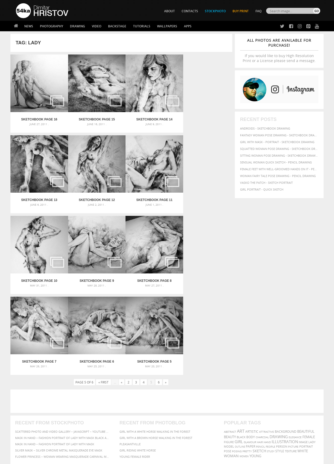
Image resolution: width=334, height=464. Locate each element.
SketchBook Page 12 (38, 196)
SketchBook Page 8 (38, 274)
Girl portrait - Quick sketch (261, 189)
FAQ (258, 11)
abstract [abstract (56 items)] (230, 344)
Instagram (180, 415)
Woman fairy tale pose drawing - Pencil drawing (278, 176)
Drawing (77, 26)
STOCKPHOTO (215, 11)
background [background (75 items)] (285, 344)
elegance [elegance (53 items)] (295, 350)
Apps (188, 26)
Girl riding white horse (138, 363)
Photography (51, 26)
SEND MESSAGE (274, 412)
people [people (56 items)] (270, 359)
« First (103, 295)
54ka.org (59, 458)
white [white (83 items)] (302, 364)
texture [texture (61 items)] (291, 364)
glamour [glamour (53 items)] (250, 355)
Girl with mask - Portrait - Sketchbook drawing (277, 142)
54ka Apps (23, 428)
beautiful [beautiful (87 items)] (305, 344)
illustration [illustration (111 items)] (285, 354)
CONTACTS (190, 11)
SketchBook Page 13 (205, 117)
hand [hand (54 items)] (267, 355)
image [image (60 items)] (303, 355)
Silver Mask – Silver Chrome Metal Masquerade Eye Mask (58, 363)
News (28, 26)
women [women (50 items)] (244, 369)
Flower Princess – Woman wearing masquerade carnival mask (62, 369)
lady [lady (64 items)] (311, 355)
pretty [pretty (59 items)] (247, 364)
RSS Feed (124, 446)
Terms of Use (88, 458)
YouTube (179, 429)
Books (96, 415)
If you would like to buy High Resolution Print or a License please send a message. (279, 50)
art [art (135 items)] (240, 344)
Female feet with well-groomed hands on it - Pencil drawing (279, 169)
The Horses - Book (30, 421)
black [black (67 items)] (241, 350)
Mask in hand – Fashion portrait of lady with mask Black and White (62, 351)
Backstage (117, 26)
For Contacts (101, 428)
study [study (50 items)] (271, 364)
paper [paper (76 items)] (250, 359)
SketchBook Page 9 (204, 196)
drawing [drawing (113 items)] (279, 349)
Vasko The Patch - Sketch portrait (266, 183)
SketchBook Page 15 (94, 117)
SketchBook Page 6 (149, 274)
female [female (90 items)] (308, 349)
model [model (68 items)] (229, 359)
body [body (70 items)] (250, 350)
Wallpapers (167, 26)
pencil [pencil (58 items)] (260, 359)
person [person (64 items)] (281, 359)
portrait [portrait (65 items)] (306, 359)
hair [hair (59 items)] (260, 355)
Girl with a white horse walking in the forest (155, 344)
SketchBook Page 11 (94, 196)
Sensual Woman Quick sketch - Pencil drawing (276, 162)
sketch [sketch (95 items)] (259, 364)
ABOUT (169, 11)
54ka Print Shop (28, 402)
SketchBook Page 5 (204, 274)
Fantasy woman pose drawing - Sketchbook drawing (279, 135)
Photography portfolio (35, 415)
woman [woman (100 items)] (231, 368)
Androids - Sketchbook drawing (265, 128)
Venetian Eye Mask (101, 446)
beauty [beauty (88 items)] (230, 349)
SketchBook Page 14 (149, 117)
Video (96, 26)
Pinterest (179, 422)
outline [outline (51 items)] (240, 359)
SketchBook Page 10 (149, 196)
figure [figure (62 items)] (229, 355)
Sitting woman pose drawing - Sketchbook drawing (279, 155)
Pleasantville (130, 357)
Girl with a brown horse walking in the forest (156, 351)
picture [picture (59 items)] (293, 359)
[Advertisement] (168, 314)
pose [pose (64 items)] (227, 364)
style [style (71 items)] (279, 364)
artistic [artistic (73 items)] (251, 344)
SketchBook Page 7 (93, 274)
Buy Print (240, 11)
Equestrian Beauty (70, 446)
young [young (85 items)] (255, 369)
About (96, 402)
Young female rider (135, 369)
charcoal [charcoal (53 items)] (262, 350)
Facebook (180, 409)
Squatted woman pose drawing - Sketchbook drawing (279, 149)
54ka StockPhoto (29, 408)
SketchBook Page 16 (38, 117)
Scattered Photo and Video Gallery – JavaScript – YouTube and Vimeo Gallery (62, 344)
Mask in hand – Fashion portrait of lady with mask (54, 357)
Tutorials (141, 26)
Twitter (179, 402)
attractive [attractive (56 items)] (266, 344)
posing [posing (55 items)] (237, 364)
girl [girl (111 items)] (239, 354)
